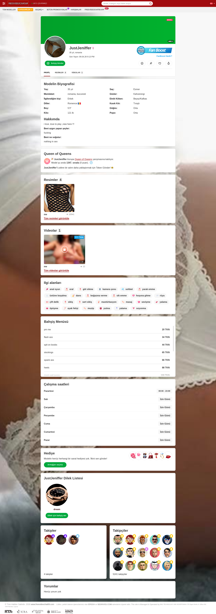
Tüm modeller (9, 10)
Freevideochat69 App (95, 9)
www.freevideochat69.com (42, 604)
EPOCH (91, 604)
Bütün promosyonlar (58, 9)
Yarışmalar (76, 10)
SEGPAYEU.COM (105, 604)
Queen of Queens (83, 159)
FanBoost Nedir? (164, 56)
